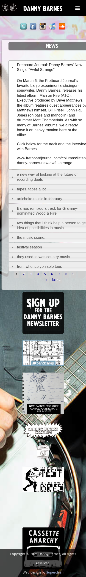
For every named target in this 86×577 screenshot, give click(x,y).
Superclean (55, 572)
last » (56, 279)
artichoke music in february (39, 199)
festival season (29, 247)
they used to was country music (43, 257)
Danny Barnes (43, 10)
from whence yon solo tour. (39, 266)
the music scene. (31, 237)
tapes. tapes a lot (31, 189)
